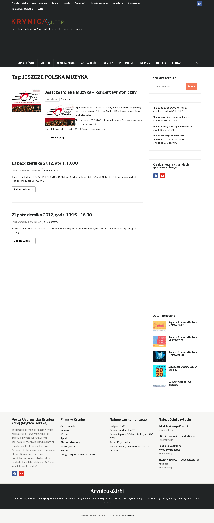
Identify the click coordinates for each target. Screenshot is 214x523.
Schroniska (134, 3)
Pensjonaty (80, 3)
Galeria (161, 63)
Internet (65, 430)
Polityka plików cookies (51, 498)
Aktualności (89, 63)
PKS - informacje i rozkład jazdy (177, 436)
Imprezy (145, 63)
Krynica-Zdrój (66, 63)
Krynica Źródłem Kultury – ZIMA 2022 (182, 324)
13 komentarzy (166, 430)
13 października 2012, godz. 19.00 (46, 163)
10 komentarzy (166, 440)
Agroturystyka (20, 3)
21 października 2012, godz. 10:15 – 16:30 (53, 214)
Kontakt (177, 63)
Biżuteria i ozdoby (70, 442)
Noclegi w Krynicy (133, 498)
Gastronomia (67, 426)
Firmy (118, 498)
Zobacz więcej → (57, 137)
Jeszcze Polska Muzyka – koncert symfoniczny (92, 92)
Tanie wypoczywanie (22, 9)
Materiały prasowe (102, 498)
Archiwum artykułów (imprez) (27, 170)
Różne (64, 434)
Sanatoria (118, 3)
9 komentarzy (165, 453)
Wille (40, 9)
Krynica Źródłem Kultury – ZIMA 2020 (182, 354)
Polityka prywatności (26, 498)
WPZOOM (129, 515)
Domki (54, 3)
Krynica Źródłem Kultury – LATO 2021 (182, 339)
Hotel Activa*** (126, 430)
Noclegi (46, 63)
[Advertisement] (163, 37)
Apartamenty (39, 3)
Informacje (126, 63)
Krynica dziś (123, 442)
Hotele (66, 3)
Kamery (108, 63)
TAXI (122, 426)
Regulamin (84, 498)
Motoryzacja (67, 446)
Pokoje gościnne (99, 3)
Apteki (64, 438)
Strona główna (24, 63)
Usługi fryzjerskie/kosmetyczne (78, 454)
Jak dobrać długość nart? (173, 426)
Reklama (70, 498)
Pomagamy (185, 498)
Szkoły (64, 450)
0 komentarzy (68, 99)
